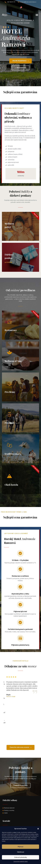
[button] (38, 829)
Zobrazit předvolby (20, 857)
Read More (20, 98)
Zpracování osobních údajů (20, 861)
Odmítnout (20, 852)
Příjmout (20, 847)
